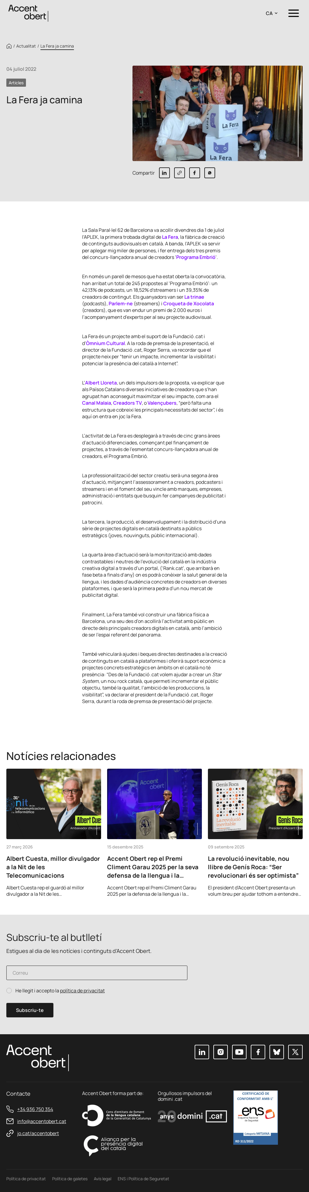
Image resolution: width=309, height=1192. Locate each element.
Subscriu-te (30, 1010)
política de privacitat (82, 990)
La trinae (194, 297)
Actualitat (26, 46)
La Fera (170, 237)
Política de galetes (70, 1178)
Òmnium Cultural (105, 343)
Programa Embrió (195, 257)
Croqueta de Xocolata (188, 303)
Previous (279, 888)
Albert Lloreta (101, 382)
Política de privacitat (26, 1178)
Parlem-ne (121, 303)
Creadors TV (127, 403)
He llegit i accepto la (60, 991)
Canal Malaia (96, 403)
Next (296, 888)
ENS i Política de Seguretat (143, 1178)
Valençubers (162, 403)
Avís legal (102, 1178)
